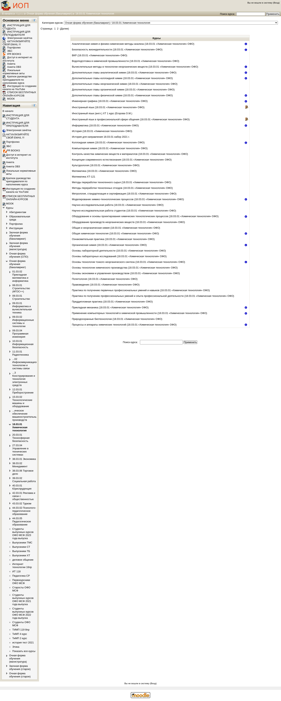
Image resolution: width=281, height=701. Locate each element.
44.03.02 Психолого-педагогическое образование (24, 510)
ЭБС (7, 50)
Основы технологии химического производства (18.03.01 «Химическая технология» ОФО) (125, 267)
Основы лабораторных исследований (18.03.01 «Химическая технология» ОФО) (119, 256)
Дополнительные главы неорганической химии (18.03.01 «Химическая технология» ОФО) (125, 83)
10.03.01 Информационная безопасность (22, 344)
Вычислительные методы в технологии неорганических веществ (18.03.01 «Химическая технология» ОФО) (135, 66)
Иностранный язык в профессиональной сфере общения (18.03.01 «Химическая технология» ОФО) (131, 119)
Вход (276, 2)
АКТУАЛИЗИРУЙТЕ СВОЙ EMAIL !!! (16, 43)
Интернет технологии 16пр (22, 566)
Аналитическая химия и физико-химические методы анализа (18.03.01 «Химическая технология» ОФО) (133, 43)
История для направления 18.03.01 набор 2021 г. (101, 136)
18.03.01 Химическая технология (95, 13)
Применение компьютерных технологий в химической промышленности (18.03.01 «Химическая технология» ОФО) (139, 313)
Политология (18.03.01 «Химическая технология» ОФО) (105, 278)
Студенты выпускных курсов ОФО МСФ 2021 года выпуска (23, 599)
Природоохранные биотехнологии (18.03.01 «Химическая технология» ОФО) (117, 319)
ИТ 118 (16, 571)
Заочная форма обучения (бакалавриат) (18, 235)
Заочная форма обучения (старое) (20, 667)
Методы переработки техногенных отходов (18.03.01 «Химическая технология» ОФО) (122, 187)
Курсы (19, 13)
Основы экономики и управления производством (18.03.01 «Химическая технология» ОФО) (126, 273)
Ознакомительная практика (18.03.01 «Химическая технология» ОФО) (113, 239)
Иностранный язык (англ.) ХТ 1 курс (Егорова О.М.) (102, 113)
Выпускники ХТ (21, 555)
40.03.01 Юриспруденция (21, 487)
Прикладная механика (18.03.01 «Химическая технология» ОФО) (110, 307)
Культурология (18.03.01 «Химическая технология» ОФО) (106, 165)
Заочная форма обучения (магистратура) (18, 246)
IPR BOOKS (12, 54)
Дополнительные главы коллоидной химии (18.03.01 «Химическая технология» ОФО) (122, 78)
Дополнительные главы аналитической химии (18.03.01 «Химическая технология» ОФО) (124, 72)
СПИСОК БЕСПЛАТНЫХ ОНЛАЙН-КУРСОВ (19, 94)
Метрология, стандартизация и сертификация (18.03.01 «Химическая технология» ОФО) (124, 193)
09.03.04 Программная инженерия (20, 333)
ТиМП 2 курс (19, 638)
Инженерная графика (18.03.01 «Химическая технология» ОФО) (110, 101)
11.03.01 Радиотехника (20, 353)
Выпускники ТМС (22, 542)
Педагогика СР (21, 575)
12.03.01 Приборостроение (23, 391)
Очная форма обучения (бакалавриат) (49, 13)
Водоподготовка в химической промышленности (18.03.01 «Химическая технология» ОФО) (125, 61)
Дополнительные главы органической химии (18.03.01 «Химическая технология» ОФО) (123, 89)
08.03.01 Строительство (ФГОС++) (21, 288)
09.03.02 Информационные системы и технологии (23, 321)
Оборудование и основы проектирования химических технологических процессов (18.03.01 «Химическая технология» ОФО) (145, 216)
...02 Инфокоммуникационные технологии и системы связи (27, 364)
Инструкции (16, 228)
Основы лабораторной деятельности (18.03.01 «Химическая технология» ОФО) (119, 250)
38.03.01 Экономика (24, 459)
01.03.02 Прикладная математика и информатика (20, 276)
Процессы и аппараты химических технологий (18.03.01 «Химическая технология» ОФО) (124, 324)
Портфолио (12, 47)
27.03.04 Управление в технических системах (20, 450)
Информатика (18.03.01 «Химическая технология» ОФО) (105, 125)
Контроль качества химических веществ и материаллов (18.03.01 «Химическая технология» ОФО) (130, 154)
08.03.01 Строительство (21, 297)
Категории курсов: (52, 22)
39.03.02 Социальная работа (24, 480)
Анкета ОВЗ (12, 66)
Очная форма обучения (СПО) (18, 255)
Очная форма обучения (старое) (20, 675)
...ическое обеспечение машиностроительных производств (25, 415)
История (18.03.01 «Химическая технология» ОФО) (102, 131)
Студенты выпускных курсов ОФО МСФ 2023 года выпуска (23, 533)
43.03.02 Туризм (21, 503)
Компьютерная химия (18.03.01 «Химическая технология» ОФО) (110, 148)
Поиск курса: (228, 13)
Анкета (9, 63)
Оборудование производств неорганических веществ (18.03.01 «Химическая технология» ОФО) (128, 222)
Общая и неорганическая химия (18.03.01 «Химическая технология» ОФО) (116, 227)
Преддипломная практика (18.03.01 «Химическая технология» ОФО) (112, 301)
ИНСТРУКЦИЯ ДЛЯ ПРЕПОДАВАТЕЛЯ (16, 33)
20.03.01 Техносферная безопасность (20, 437)
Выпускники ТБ (21, 551)
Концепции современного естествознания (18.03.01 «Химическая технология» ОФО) (122, 159)
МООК (9, 98)
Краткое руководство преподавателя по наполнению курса (17, 79)
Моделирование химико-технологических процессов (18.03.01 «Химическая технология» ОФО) (128, 199)
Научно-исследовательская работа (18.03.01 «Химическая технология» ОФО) (118, 204)
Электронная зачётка (17, 38)
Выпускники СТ (21, 546)
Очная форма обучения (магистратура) (18, 658)
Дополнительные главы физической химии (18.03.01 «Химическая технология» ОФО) (122, 95)
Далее (64, 28)
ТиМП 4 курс (19, 633)
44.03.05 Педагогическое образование (21, 521)
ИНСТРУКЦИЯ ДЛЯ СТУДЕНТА (17, 117)
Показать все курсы (23, 651)
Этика (15, 646)
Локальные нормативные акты (14, 72)
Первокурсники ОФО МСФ (21, 582)
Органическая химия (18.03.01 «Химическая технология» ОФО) (109, 244)
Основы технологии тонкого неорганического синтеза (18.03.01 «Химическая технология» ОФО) (128, 261)
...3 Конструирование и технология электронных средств (23, 379)
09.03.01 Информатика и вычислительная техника (22, 308)
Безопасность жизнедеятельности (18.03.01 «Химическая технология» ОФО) (117, 49)
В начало (7, 13)
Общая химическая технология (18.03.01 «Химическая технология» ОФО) (115, 233)
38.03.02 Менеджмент (20, 465)
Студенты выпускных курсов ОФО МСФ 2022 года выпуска (23, 613)
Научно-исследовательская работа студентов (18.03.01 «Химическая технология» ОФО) (124, 210)
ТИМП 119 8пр (20, 629)
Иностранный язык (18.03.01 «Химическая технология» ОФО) (108, 107)
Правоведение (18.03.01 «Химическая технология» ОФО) (106, 284)
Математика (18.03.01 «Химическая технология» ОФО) (104, 170)
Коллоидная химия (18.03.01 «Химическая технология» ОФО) (108, 142)
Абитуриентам (17, 212)
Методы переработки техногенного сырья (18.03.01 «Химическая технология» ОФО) (121, 182)
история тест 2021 (23, 642)
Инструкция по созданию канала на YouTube (19, 88)
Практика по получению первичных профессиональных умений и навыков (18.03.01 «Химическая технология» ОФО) (141, 290)
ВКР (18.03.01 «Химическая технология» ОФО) (99, 55)
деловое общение (22, 559)
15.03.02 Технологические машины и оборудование (22, 401)
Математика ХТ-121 (83, 176)
